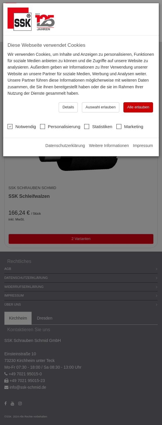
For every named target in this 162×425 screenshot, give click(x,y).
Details (68, 107)
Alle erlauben (138, 107)
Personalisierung (60, 126)
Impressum (143, 145)
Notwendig (22, 126)
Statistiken (98, 126)
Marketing (129, 126)
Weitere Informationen (109, 145)
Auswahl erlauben (101, 107)
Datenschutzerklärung (65, 145)
